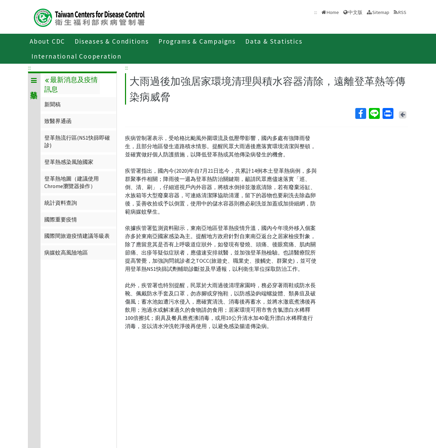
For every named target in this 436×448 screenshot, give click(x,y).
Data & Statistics (273, 41)
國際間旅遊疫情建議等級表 (77, 235)
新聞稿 (52, 104)
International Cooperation (76, 56)
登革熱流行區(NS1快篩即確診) (77, 141)
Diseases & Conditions (112, 41)
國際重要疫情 (60, 219)
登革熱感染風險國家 (68, 161)
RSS (402, 12)
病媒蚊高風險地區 (66, 252)
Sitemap (380, 12)
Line (374, 113)
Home (333, 12)
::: (29, 67)
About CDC (47, 41)
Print (387, 113)
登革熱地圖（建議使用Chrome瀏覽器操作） (71, 182)
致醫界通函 (58, 121)
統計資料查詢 (60, 202)
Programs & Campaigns (197, 41)
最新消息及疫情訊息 (70, 84)
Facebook (360, 113)
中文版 (355, 12)
